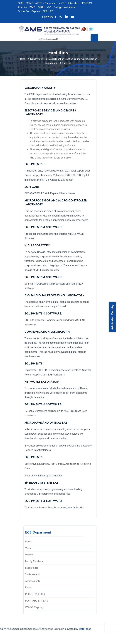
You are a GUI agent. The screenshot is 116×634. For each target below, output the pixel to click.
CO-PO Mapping (34, 607)
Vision (28, 548)
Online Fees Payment (29, 11)
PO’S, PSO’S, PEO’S (36, 600)
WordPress (85, 628)
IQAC (32, 7)
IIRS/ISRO (86, 3)
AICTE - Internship (68, 3)
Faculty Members (34, 561)
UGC (48, 7)
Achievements (32, 581)
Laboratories (31, 568)
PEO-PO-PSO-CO (35, 594)
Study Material (32, 574)
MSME (29, 3)
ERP (45, 11)
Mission (29, 554)
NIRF (40, 7)
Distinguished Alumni (64, 7)
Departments (37, 59)
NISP (20, 3)
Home (22, 59)
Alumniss (22, 7)
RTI (51, 11)
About (28, 541)
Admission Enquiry (112, 317)
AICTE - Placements (46, 3)
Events (28, 587)
